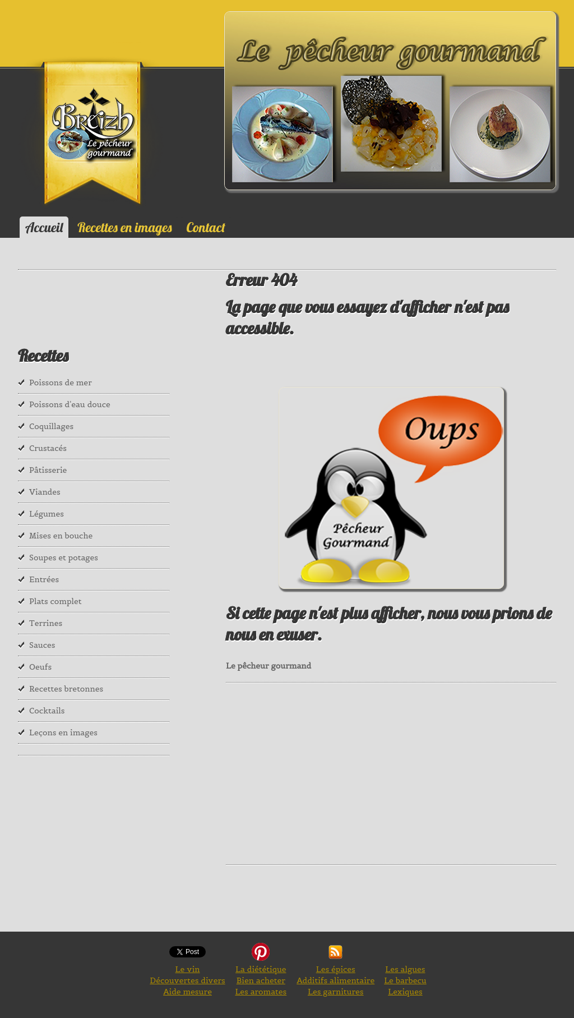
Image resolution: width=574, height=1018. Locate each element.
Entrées (44, 579)
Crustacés (48, 448)
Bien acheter (261, 980)
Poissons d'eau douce (69, 404)
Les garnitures (336, 992)
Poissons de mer (60, 382)
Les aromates (260, 992)
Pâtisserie (48, 470)
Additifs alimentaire (335, 980)
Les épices (335, 969)
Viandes (45, 492)
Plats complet (55, 601)
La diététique (260, 969)
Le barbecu (405, 980)
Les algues (405, 969)
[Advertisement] (400, 772)
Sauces (42, 645)
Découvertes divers (187, 980)
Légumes (46, 514)
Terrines (45, 623)
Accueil (44, 227)
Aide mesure (187, 992)
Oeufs (40, 667)
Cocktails (47, 711)
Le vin (187, 969)
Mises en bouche (60, 536)
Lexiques (405, 992)
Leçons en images (63, 732)
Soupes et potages (63, 557)
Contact (206, 227)
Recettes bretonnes (66, 689)
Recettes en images (124, 227)
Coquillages (51, 426)
